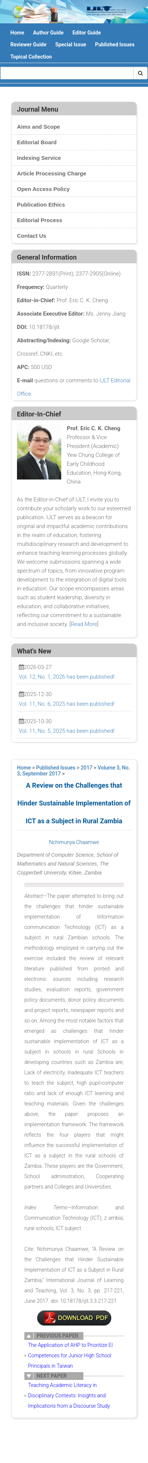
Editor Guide (86, 33)
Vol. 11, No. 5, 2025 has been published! (66, 731)
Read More (84, 624)
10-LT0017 (74, 1318)
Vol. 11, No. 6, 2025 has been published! (66, 704)
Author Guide (48, 33)
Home (17, 33)
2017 (87, 768)
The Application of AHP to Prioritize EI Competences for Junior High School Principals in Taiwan (70, 1355)
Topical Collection (31, 57)
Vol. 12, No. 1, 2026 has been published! (66, 676)
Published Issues (114, 44)
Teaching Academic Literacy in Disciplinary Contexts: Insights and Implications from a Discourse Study (69, 1395)
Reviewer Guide (28, 44)
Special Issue (70, 44)
